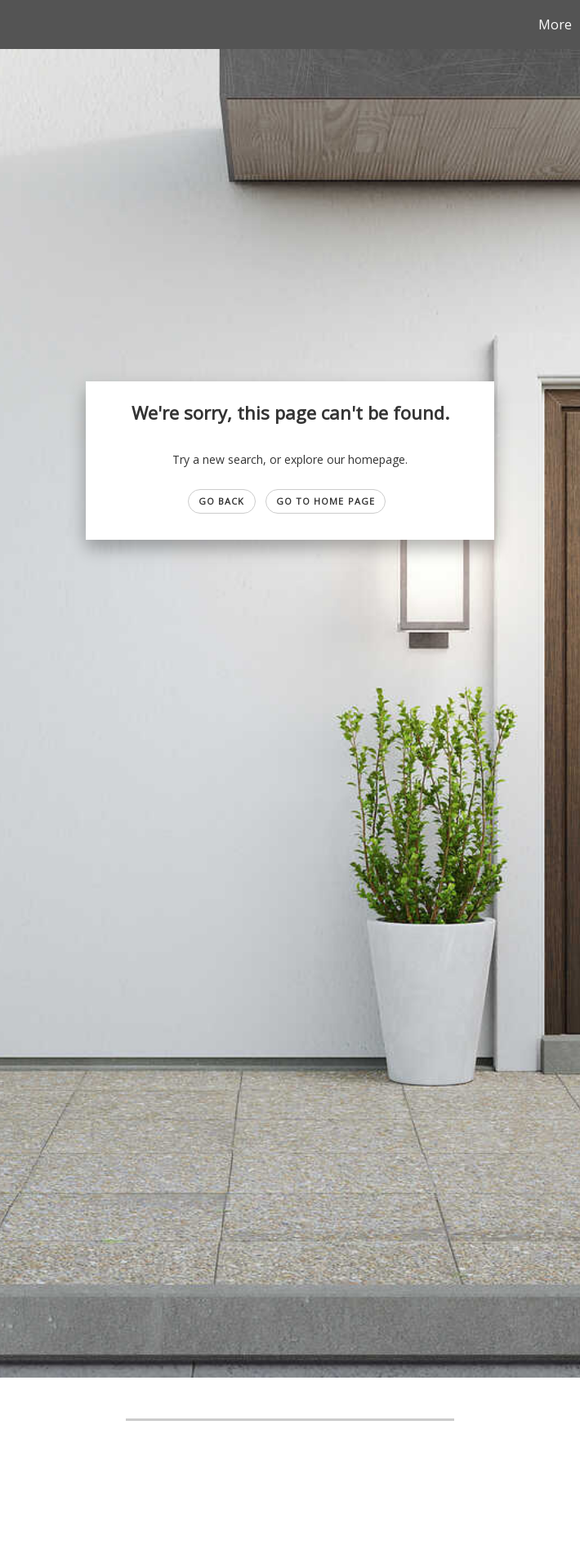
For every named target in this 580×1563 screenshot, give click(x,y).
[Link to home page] (20, 24)
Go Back (222, 501)
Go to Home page (326, 501)
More (555, 24)
